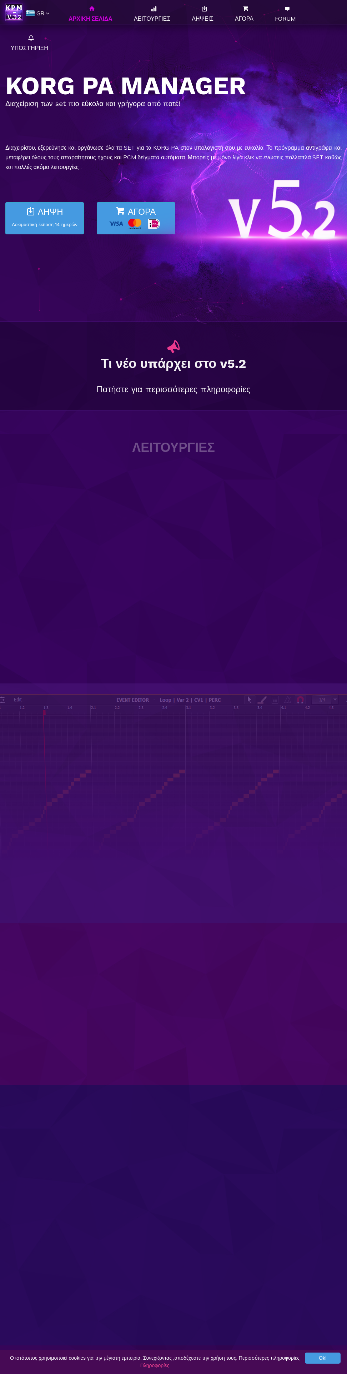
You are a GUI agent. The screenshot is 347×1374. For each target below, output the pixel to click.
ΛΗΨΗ (45, 217)
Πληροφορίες (155, 1365)
